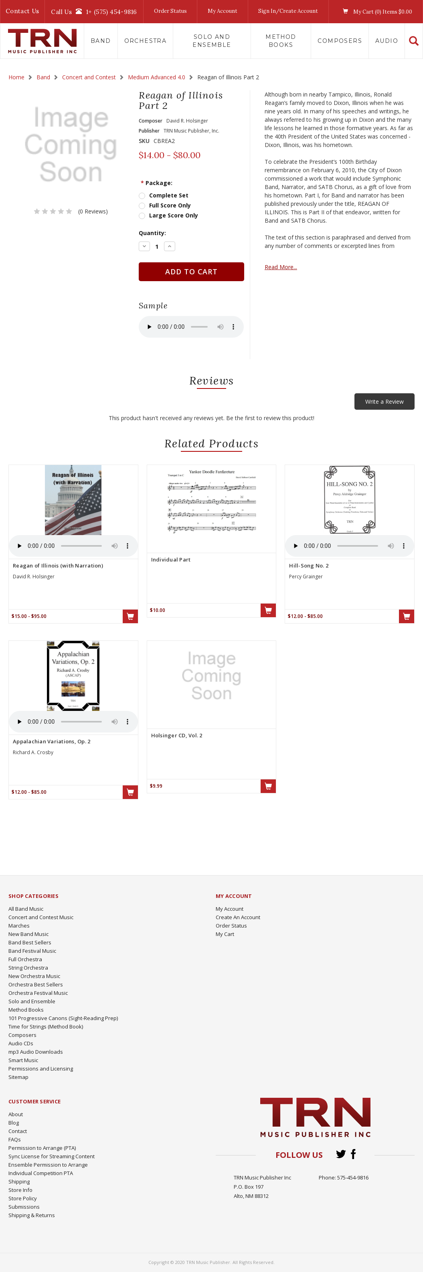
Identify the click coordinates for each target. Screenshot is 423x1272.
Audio (386, 40)
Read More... (281, 267)
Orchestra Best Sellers (35, 984)
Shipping (19, 1181)
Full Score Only (170, 205)
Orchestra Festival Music (38, 992)
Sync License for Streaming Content (51, 1156)
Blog (13, 1122)
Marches (19, 925)
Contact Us (22, 11)
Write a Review (384, 401)
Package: (156, 183)
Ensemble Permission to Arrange (48, 1164)
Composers (340, 40)
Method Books (280, 40)
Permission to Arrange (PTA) (42, 1147)
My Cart (225, 934)
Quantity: (152, 233)
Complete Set (168, 195)
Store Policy (22, 1198)
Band (101, 40)
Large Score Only (173, 215)
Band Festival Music (32, 950)
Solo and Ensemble (211, 40)
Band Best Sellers (29, 942)
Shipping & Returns (31, 1215)
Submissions (24, 1206)
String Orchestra (28, 967)
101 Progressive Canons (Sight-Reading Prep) (63, 1018)
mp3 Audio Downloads (35, 1051)
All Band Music (25, 908)
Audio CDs (20, 1043)
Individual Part (171, 559)
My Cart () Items (375, 11)
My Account (222, 11)
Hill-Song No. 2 (308, 565)
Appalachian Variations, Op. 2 (51, 741)
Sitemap (18, 1077)
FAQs (14, 1139)
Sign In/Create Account (288, 11)
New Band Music (28, 934)
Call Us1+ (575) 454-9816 (94, 12)
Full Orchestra (25, 959)
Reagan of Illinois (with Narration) (58, 565)
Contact (17, 1131)
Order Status (170, 11)
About (15, 1114)
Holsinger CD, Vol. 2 (176, 735)
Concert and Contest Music (40, 917)
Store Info (20, 1190)
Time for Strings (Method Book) (45, 1026)
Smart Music (23, 1060)
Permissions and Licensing (40, 1068)
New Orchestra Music (34, 976)
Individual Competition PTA (40, 1173)
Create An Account (238, 917)
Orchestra (145, 40)
